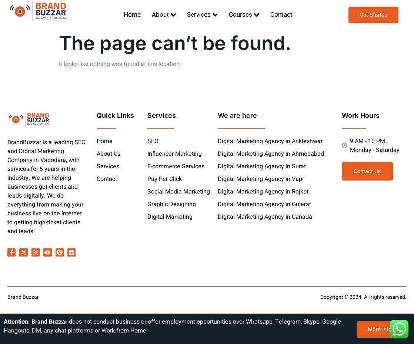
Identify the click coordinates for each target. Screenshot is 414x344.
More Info (380, 329)
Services (202, 14)
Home (132, 14)
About (164, 14)
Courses (244, 14)
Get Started (373, 15)
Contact (281, 14)
